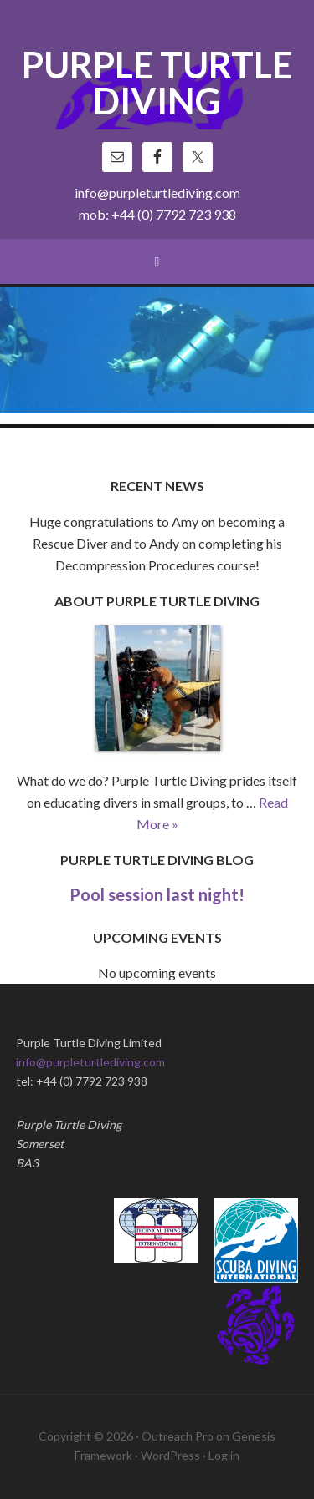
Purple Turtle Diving (157, 84)
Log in (223, 1455)
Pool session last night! (157, 894)
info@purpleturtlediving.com (157, 192)
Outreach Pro (178, 1436)
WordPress (170, 1455)
